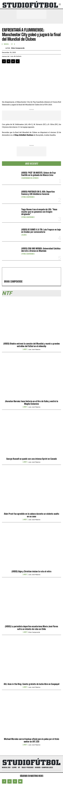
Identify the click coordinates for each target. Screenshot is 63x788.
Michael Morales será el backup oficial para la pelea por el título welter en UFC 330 (31, 740)
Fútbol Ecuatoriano (28, 197)
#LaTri (24, 235)
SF (12, 44)
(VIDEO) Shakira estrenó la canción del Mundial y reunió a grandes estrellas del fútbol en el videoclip (31, 345)
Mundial (6, 44)
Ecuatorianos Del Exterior (30, 178)
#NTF (25, 349)
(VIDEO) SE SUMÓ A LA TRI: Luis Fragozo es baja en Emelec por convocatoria (41, 230)
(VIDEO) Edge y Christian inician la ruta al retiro (31, 571)
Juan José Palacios (34, 349)
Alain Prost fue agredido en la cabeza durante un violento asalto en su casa (31, 515)
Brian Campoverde (18, 48)
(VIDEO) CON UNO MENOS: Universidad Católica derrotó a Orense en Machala (40, 249)
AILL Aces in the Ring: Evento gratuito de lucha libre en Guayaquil (31, 684)
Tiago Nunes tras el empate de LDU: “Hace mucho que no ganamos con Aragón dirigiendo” (39, 211)
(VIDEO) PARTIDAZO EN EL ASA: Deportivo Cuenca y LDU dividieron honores (38, 192)
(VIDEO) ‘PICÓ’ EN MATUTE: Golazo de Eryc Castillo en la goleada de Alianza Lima (38, 173)
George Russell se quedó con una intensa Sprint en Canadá (31, 458)
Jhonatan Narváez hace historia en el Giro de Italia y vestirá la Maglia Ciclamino (31, 402)
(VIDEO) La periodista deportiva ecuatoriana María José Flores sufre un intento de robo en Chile (31, 627)
